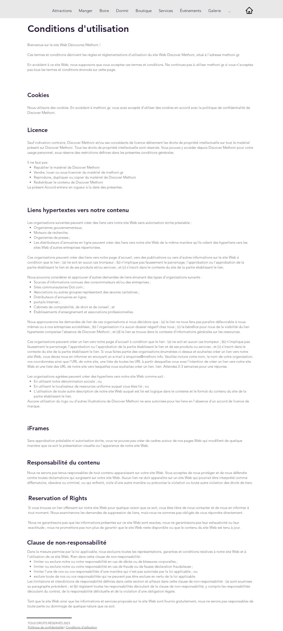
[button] (62, 11)
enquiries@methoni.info (144, 356)
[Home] (249, 10)
